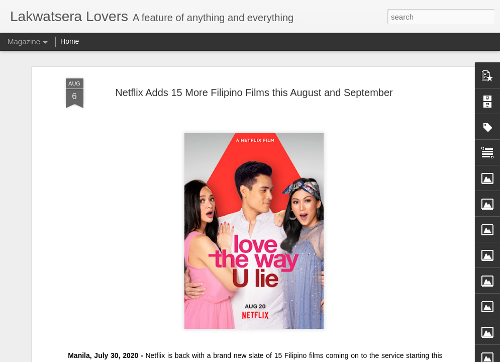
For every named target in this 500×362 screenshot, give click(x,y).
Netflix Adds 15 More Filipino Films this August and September (253, 92)
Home (69, 41)
